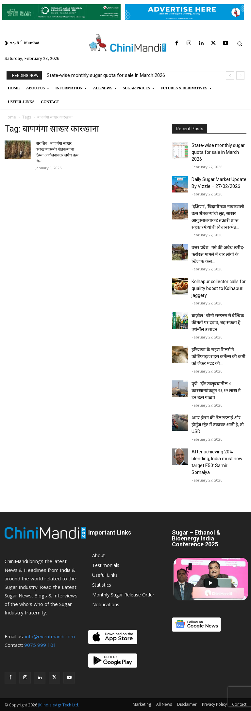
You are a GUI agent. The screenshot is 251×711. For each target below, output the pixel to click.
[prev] (230, 75)
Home (10, 117)
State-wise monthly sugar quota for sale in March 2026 (106, 75)
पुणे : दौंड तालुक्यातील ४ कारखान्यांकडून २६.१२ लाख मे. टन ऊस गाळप (217, 390)
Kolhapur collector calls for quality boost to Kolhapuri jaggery (219, 288)
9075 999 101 (40, 645)
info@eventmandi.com (50, 636)
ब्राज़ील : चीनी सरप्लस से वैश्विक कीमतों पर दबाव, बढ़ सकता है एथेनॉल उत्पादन (218, 322)
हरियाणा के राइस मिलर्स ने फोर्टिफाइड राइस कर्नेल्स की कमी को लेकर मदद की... (218, 356)
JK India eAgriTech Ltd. (58, 705)
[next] (240, 75)
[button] (239, 43)
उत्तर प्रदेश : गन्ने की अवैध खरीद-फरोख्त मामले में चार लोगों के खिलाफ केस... (218, 254)
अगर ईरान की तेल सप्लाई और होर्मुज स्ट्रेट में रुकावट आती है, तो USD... (218, 424)
